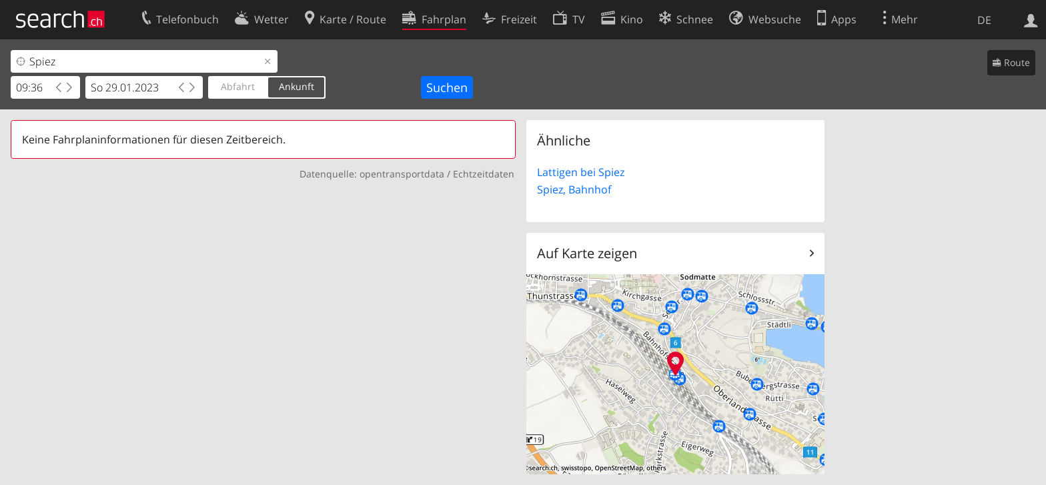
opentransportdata (402, 173)
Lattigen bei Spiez (580, 172)
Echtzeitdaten (483, 173)
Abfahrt (238, 86)
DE (984, 20)
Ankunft (296, 86)
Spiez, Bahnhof (574, 189)
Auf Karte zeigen (587, 253)
